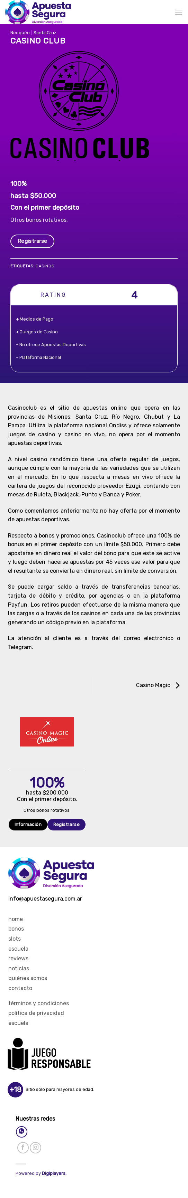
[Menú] (178, 11)
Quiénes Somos (27, 978)
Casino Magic (157, 685)
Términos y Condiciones (38, 1003)
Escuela (18, 948)
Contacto (20, 988)
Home (15, 919)
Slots (14, 938)
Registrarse (32, 241)
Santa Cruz (45, 32)
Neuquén (20, 32)
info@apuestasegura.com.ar (45, 898)
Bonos (16, 928)
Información (28, 824)
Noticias (18, 968)
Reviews (18, 958)
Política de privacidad (36, 1013)
